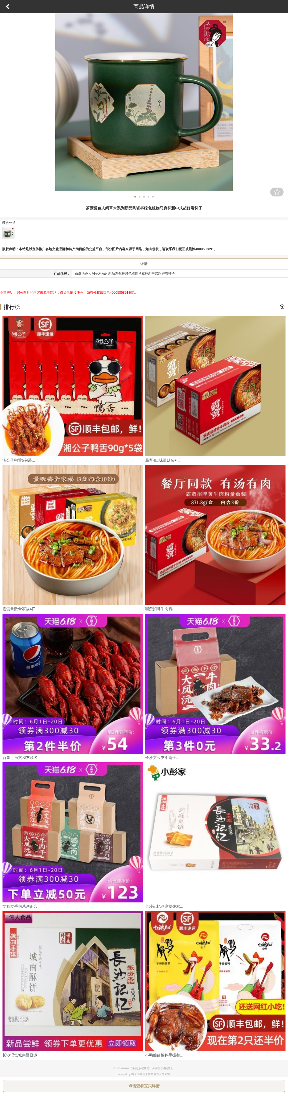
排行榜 (10, 307)
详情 (144, 264)
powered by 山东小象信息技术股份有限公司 (143, 1074)
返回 (7, 6)
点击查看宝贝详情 (144, 1086)
